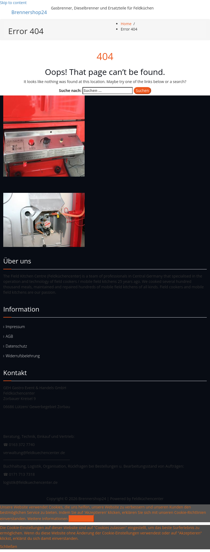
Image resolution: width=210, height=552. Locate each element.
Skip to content (13, 2)
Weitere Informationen (47, 518)
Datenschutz (16, 346)
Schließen (8, 546)
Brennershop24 (29, 12)
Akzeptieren (81, 518)
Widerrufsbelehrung (23, 355)
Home (126, 23)
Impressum (15, 326)
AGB (9, 336)
